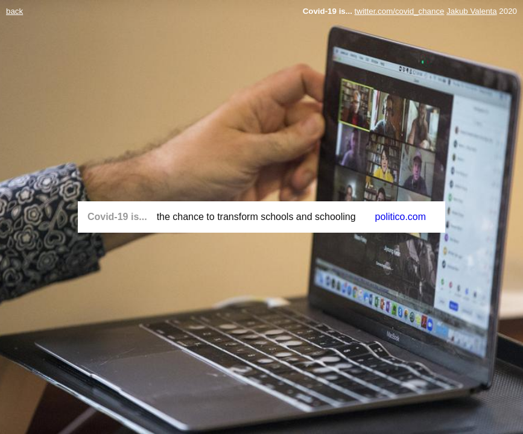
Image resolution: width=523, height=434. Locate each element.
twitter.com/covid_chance (400, 11)
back (14, 11)
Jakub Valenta (471, 11)
